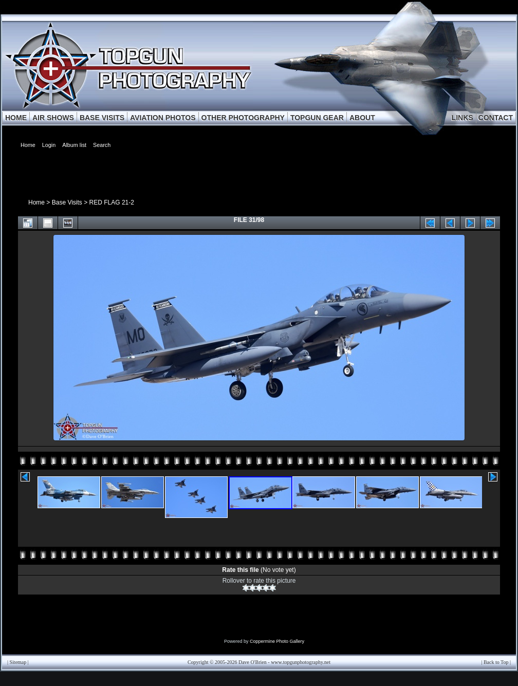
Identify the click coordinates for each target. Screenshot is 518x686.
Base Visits (67, 202)
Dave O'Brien (252, 662)
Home (36, 202)
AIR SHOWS (53, 118)
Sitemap (18, 662)
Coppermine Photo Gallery (277, 641)
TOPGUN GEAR (317, 118)
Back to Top (496, 662)
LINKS (462, 118)
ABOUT (362, 118)
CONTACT (495, 118)
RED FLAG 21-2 (111, 202)
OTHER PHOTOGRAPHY (243, 118)
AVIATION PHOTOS (163, 118)
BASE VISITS (102, 118)
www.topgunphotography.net (300, 662)
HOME (16, 118)
